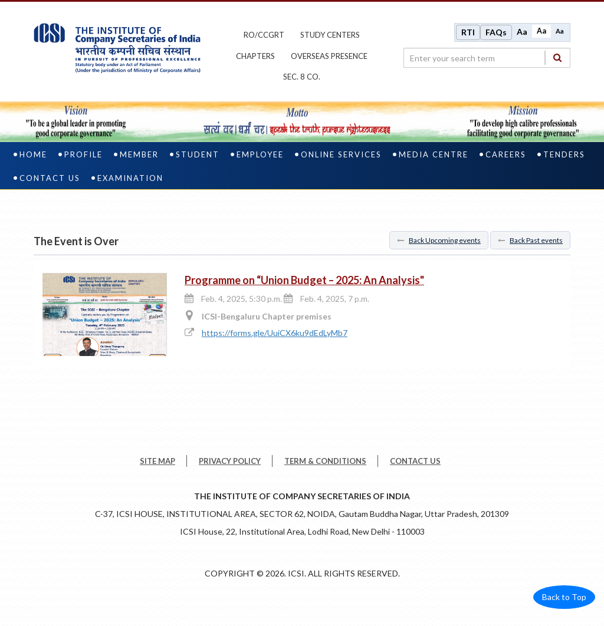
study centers (330, 37)
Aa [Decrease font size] (560, 33)
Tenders (564, 159)
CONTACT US (415, 465)
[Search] (557, 60)
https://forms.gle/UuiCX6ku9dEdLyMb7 (274, 337)
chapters (255, 58)
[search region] (486, 60)
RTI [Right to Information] (468, 34)
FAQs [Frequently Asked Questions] (496, 34)
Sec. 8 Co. (301, 79)
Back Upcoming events (439, 244)
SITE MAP (157, 465)
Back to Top (564, 602)
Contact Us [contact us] (49, 182)
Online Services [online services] (341, 159)
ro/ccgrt (264, 37)
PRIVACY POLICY (230, 465)
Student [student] (197, 159)
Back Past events (530, 244)
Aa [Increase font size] (522, 34)
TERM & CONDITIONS (325, 465)
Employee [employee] (260, 159)
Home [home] (33, 159)
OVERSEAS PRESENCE (329, 58)
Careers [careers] (505, 159)
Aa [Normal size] (541, 33)
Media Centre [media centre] (433, 159)
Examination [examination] (130, 182)
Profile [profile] (83, 159)
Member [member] (139, 159)
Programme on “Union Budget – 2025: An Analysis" (304, 284)
